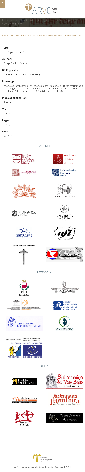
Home (5, 35)
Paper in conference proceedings (22, 74)
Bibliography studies (15, 52)
